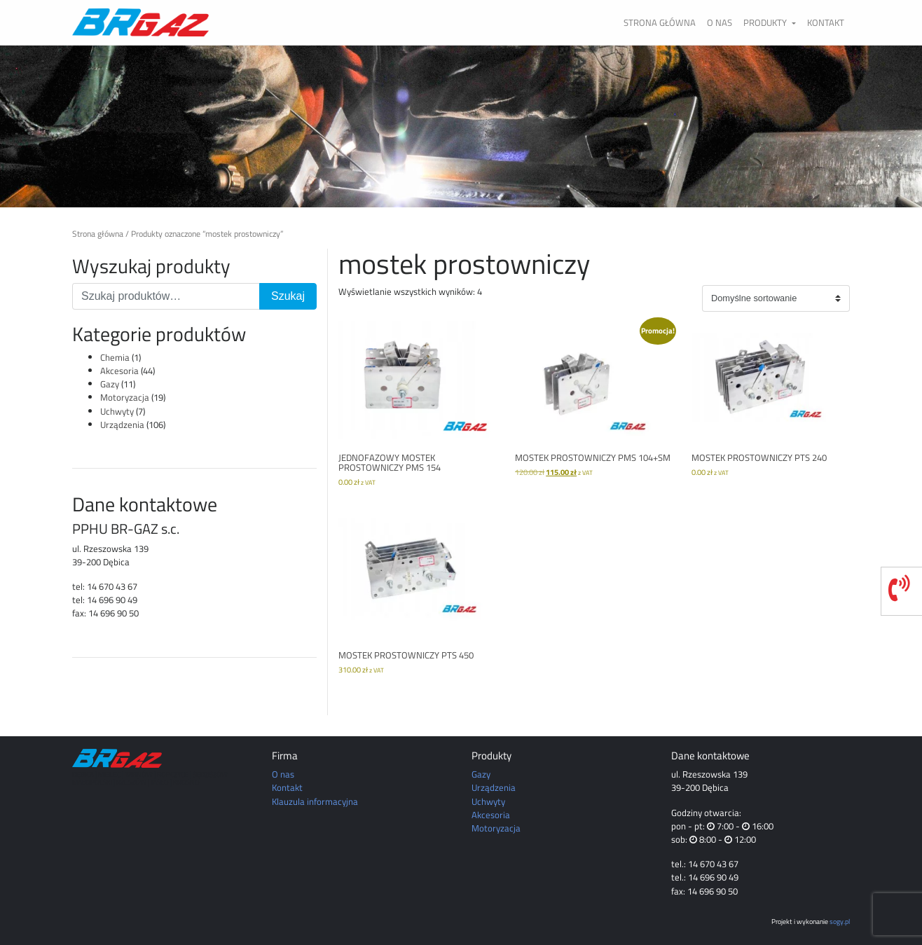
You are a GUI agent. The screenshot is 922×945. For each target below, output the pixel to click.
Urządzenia (122, 425)
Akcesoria (119, 371)
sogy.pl (840, 921)
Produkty (766, 22)
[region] (461, 126)
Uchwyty (117, 411)
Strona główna (660, 22)
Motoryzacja (124, 397)
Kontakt (825, 22)
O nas (719, 22)
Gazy (109, 384)
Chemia (115, 357)
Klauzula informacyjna (315, 801)
